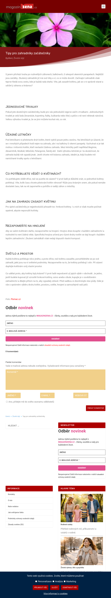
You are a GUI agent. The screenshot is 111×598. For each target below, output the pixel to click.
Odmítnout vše (70, 587)
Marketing (70, 581)
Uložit (55, 587)
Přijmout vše (40, 587)
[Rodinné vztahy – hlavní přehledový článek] (82, 522)
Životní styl (19, 58)
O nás (10, 500)
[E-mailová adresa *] (56, 331)
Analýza (58, 581)
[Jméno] (56, 323)
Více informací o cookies (55, 593)
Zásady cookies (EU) (16, 524)
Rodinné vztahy (66, 524)
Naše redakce (13, 506)
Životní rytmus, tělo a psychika (72, 568)
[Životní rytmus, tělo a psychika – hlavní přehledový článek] (82, 565)
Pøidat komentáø (96, 408)
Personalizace (43, 581)
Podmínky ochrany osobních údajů (21, 518)
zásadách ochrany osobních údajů (57, 345)
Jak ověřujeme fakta (16, 512)
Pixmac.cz (16, 299)
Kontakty (11, 494)
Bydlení (9, 58)
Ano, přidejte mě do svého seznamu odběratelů (30, 401)
